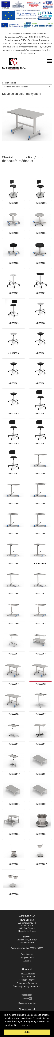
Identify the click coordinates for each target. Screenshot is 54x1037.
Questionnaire (27, 954)
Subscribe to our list (27, 1003)
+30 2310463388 (28, 973)
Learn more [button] (25, 1025)
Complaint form (27, 957)
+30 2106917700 (28, 977)
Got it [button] (27, 1032)
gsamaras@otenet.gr (28, 983)
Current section (9, 83)
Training (27, 961)
